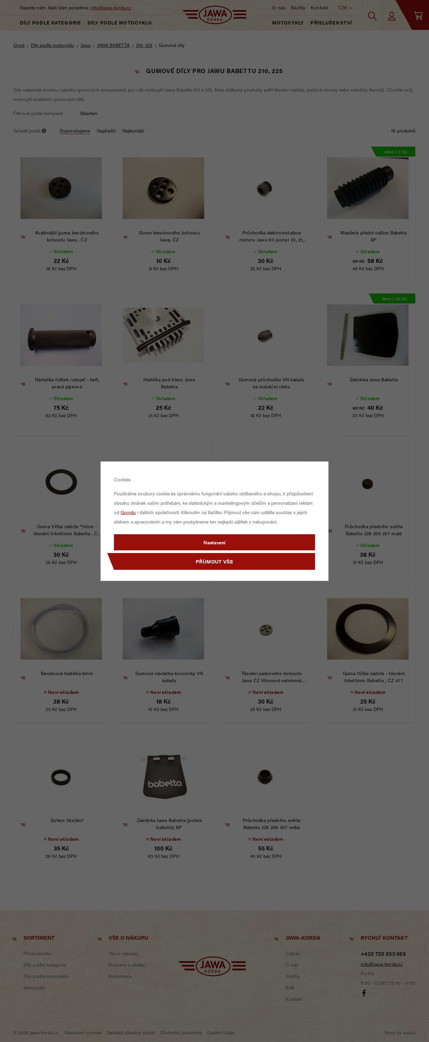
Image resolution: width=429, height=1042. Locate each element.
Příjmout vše (214, 561)
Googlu (128, 512)
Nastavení (214, 542)
